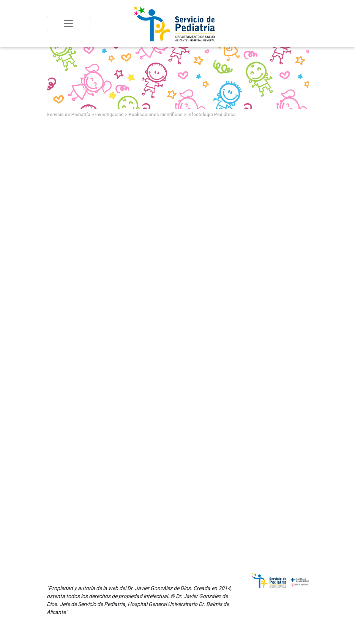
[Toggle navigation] (68, 23)
